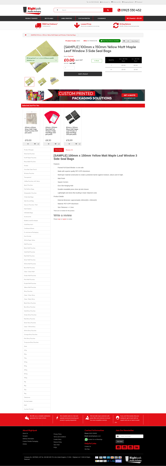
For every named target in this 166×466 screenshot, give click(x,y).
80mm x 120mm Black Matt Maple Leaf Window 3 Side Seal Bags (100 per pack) (72, 130)
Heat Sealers (28, 209)
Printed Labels (28, 401)
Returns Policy (58, 442)
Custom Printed (84, 18)
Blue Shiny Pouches (29, 307)
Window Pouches (29, 173)
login (59, 219)
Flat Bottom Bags (29, 189)
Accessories (27, 216)
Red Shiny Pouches (29, 319)
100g (25, 362)
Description (58, 150)
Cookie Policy (57, 439)
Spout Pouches (28, 185)
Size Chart (57, 445)
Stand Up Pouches (29, 154)
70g (25, 358)
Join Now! (120, 441)
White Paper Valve (29, 240)
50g (25, 354)
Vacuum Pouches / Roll (30, 205)
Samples (25, 436)
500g (25, 374)
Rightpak (70, 56)
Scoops (26, 165)
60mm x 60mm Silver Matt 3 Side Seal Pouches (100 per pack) (31, 130)
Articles (25, 444)
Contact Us (88, 446)
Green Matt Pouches (30, 275)
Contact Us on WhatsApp (95, 439)
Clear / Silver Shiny (29, 295)
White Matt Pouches (30, 264)
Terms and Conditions (60, 437)
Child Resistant (28, 224)
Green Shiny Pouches (30, 315)
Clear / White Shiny (29, 326)
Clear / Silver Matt (29, 271)
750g (25, 377)
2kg (25, 389)
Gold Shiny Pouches (29, 311)
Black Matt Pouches (29, 248)
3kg (25, 393)
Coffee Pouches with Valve (32, 181)
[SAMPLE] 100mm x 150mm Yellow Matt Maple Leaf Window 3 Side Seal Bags (53, 35)
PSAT (25, 405)
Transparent (27, 177)
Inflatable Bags (28, 212)
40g (25, 350)
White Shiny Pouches (30, 330)
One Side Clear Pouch (30, 169)
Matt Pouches (28, 244)
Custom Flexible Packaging (30, 441)
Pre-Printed (27, 236)
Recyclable (49, 18)
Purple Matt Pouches (30, 283)
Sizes (25, 346)
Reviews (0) (69, 150)
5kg (25, 385)
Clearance (102, 18)
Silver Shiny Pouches (30, 322)
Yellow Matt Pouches (30, 287)
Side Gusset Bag (29, 201)
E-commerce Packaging (31, 232)
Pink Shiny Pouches (29, 338)
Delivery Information (28, 438)
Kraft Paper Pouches (30, 157)
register (64, 219)
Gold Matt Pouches (29, 252)
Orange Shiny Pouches (30, 334)
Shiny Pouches (28, 291)
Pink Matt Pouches (29, 279)
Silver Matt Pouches (29, 260)
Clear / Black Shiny (29, 299)
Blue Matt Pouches (29, 267)
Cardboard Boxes (29, 228)
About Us (25, 433)
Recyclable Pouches (30, 161)
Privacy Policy (58, 434)
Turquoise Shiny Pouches (31, 342)
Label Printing (66, 18)
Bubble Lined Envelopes (31, 220)
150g (25, 366)
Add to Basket (83, 74)
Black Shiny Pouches (30, 303)
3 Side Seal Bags (29, 197)
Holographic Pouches (30, 193)
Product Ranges (31, 18)
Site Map (87, 449)
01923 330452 (91, 433)
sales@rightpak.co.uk (92, 436)
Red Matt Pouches (29, 256)
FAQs (55, 447)
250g (25, 370)
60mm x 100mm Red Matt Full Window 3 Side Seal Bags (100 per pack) (51, 130)
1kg (25, 381)
